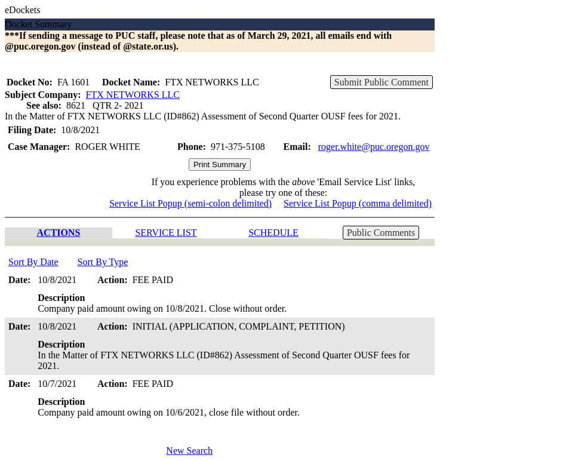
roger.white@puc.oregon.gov (374, 147)
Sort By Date (33, 262)
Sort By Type (103, 262)
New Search (189, 450)
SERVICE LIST (165, 233)
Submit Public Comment (381, 82)
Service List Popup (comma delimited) (358, 203)
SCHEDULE (273, 233)
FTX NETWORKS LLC (133, 95)
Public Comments (381, 233)
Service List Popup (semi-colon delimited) (190, 203)
